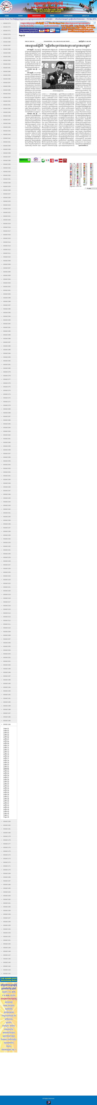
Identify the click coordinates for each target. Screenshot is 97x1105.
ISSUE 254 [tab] (6, 464)
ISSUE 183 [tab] (6, 821)
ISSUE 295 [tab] (6, 312)
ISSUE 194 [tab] (6, 687)
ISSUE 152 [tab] (6, 936)
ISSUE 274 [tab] (6, 390)
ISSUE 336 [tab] (6, 160)
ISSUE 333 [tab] (6, 171)
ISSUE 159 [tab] (6, 910)
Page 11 (6, 747)
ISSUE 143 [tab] (6, 970)
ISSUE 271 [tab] (6, 401)
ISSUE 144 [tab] (6, 966)
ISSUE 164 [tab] (6, 892)
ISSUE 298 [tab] (6, 301)
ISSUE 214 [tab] (6, 613)
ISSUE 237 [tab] (6, 527)
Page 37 (6, 796)
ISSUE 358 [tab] (6, 79)
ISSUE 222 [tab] (6, 583)
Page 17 (6, 758)
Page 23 (6, 770)
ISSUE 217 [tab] (6, 602)
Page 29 (6, 781)
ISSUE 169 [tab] (6, 873)
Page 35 (6, 792)
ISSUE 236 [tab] (6, 531)
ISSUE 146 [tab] (6, 959)
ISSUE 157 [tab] (6, 918)
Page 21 (6, 766)
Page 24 (6, 772)
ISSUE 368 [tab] (6, 42)
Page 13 (6, 751)
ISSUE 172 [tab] (6, 862)
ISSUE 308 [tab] (6, 264)
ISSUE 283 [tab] (6, 357)
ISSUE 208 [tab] (6, 635)
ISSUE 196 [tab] (6, 680)
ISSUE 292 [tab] (6, 323)
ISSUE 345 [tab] (6, 127)
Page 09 (6, 743)
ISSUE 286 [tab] (6, 346)
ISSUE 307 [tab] (6, 268)
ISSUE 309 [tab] (6, 260)
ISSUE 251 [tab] (6, 476)
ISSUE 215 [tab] (6, 609)
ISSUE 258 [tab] (6, 450)
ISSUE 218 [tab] (6, 598)
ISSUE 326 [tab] (6, 197)
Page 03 (6, 732)
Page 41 (6, 804)
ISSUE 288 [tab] (6, 338)
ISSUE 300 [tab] (6, 294)
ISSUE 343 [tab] (6, 134)
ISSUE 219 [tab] (6, 594)
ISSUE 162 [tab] (6, 899)
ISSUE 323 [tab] (6, 208)
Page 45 (6, 811)
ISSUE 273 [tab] (6, 394)
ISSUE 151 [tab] (6, 940)
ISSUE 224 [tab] (6, 576)
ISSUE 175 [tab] (6, 851)
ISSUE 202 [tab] (6, 657)
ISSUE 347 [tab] (6, 119)
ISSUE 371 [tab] (6, 30)
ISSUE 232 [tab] (6, 546)
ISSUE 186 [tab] (6, 717)
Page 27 (6, 777)
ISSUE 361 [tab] (6, 67)
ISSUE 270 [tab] (6, 405)
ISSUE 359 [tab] (6, 75)
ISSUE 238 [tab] (6, 524)
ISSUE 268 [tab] (6, 413)
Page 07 (6, 740)
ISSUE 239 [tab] (6, 520)
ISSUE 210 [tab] (6, 628)
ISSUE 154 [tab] (6, 929)
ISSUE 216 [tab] (6, 605)
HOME (7, 15)
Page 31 (6, 785)
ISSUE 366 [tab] (6, 49)
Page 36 (6, 794)
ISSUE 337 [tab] (6, 157)
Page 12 (6, 749)
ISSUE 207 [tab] (6, 639)
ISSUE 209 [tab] (6, 631)
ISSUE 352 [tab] (6, 101)
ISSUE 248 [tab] (6, 487)
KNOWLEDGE (68, 15)
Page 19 (6, 762)
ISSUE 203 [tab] (6, 654)
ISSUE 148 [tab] (6, 951)
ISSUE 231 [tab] (6, 550)
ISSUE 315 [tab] (6, 238)
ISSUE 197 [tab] (6, 676)
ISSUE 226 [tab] (6, 568)
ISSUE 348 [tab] (6, 116)
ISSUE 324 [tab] (6, 205)
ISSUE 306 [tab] (6, 272)
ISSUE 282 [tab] (6, 361)
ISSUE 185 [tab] (6, 720)
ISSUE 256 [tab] (6, 457)
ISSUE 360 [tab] (6, 71)
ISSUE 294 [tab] (6, 316)
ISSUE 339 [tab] (6, 149)
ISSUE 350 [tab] (6, 108)
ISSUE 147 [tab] (6, 955)
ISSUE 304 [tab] (6, 279)
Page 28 (6, 779)
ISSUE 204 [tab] (6, 650)
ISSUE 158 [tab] (6, 914)
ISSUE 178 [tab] (6, 840)
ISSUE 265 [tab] (6, 424)
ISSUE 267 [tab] (6, 416)
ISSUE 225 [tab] (6, 572)
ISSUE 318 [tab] (6, 227)
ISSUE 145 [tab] (6, 962)
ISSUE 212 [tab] (6, 620)
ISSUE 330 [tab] (6, 182)
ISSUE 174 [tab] (6, 855)
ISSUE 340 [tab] (6, 145)
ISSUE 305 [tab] (6, 275)
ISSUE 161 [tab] (6, 903)
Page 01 (6, 728)
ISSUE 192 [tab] (6, 694)
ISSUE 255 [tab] (6, 461)
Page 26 (6, 775)
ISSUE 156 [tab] (6, 921)
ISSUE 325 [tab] (6, 201)
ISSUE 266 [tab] (6, 420)
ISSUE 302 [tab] (6, 286)
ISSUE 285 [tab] (6, 349)
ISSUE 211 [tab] (6, 624)
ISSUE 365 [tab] (6, 53)
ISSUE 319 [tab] (6, 223)
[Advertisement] (8, 1067)
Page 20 (6, 764)
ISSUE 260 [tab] (6, 442)
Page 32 (6, 787)
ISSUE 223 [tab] (6, 579)
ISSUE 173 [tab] (6, 858)
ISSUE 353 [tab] (6, 97)
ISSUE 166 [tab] (6, 884)
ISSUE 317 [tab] (6, 231)
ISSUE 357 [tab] (6, 82)
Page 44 (6, 809)
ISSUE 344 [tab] (6, 131)
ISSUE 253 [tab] (6, 468)
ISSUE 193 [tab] (6, 691)
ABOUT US (85, 15)
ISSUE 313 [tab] (6, 246)
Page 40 (6, 802)
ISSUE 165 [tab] (6, 888)
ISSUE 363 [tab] (6, 60)
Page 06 (6, 738)
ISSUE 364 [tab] (6, 56)
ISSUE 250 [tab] (6, 479)
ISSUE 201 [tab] (6, 661)
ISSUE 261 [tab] (6, 438)
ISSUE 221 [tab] (6, 587)
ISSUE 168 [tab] (6, 877)
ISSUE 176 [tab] (6, 847)
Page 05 (6, 736)
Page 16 (6, 757)
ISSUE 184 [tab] (6, 724)
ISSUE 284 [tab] (6, 353)
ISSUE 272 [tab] (6, 398)
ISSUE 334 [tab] (6, 168)
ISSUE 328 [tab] (6, 190)
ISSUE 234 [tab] (6, 539)
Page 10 (6, 745)
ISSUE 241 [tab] (6, 513)
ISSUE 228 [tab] (6, 561)
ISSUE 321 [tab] (6, 216)
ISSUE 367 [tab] (6, 45)
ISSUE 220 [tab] (6, 590)
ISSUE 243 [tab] (6, 505)
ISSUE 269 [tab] (6, 409)
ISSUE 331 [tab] (6, 179)
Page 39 (6, 800)
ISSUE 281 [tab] (6, 364)
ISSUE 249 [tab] (6, 483)
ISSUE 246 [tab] (6, 494)
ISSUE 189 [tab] (6, 706)
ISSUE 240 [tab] (6, 516)
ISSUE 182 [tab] (6, 825)
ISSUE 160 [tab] (6, 907)
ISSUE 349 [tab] (6, 112)
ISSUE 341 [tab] (6, 142)
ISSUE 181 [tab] (6, 829)
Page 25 (6, 773)
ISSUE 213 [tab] (6, 616)
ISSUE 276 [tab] (6, 383)
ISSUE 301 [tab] (6, 290)
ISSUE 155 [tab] (6, 925)
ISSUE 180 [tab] (6, 832)
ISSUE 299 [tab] (6, 298)
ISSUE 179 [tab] (6, 836)
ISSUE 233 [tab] (6, 542)
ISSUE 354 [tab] (6, 93)
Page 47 (6, 815)
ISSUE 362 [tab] (6, 64)
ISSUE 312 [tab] (6, 249)
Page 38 (6, 798)
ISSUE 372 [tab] (6, 27)
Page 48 (6, 817)
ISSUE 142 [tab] (6, 973)
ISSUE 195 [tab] (6, 683)
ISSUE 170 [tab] (6, 870)
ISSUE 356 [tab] (6, 86)
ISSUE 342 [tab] (6, 138)
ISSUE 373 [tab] (6, 23)
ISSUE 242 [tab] (6, 509)
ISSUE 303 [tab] (6, 283)
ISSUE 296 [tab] (6, 309)
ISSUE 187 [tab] (6, 713)
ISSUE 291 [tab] (6, 327)
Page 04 (6, 734)
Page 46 (6, 813)
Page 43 (6, 807)
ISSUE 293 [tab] (6, 320)
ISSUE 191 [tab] (6, 698)
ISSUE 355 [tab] (6, 90)
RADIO (20, 15)
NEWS (52, 15)
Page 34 (6, 790)
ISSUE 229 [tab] (6, 557)
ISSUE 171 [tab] (6, 866)
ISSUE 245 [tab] (6, 498)
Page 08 (6, 741)
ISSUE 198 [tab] (6, 672)
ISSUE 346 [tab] (6, 123)
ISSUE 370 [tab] (6, 34)
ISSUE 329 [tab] (6, 186)
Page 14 (6, 753)
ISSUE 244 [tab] (6, 501)
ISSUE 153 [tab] (6, 933)
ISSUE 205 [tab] (6, 646)
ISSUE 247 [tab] (6, 490)
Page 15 (6, 755)
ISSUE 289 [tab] (6, 335)
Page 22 (6, 768)
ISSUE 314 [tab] (6, 242)
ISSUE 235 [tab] (6, 535)
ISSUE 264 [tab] (6, 427)
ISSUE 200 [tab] (6, 665)
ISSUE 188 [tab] (6, 709)
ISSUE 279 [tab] (6, 372)
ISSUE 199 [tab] (6, 668)
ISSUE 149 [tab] (6, 947)
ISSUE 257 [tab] (6, 453)
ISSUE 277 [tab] (6, 379)
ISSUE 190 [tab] (6, 702)
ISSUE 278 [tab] (6, 375)
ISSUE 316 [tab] (6, 234)
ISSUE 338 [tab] (6, 153)
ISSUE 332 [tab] (6, 175)
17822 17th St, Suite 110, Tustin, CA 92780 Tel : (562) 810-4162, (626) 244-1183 (48, 6)
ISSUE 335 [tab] (6, 164)
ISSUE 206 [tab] (6, 642)
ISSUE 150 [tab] (6, 944)
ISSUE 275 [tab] (6, 387)
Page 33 (6, 789)
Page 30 (6, 783)
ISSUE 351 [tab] (6, 105)
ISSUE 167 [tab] (6, 881)
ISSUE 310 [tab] (6, 257)
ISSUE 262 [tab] (6, 435)
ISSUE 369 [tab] (6, 38)
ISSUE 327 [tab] (6, 194)
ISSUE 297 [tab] (6, 305)
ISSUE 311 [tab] (6, 253)
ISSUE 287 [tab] (6, 342)
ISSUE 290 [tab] (6, 331)
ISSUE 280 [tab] (6, 368)
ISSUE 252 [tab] (6, 472)
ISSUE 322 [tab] (6, 212)
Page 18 (6, 760)
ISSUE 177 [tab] (6, 844)
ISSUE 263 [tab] (6, 431)
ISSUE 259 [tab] (6, 446)
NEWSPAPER (36, 15)
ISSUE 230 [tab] (6, 553)
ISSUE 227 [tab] (6, 565)
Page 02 (6, 730)
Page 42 (6, 805)
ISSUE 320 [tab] (6, 220)
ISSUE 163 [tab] (6, 895)
